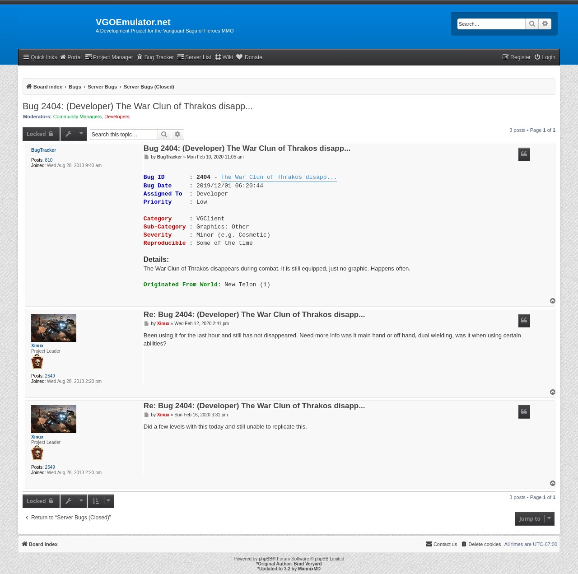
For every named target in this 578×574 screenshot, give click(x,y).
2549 (50, 375)
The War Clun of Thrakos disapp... (279, 177)
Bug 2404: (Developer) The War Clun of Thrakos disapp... (138, 106)
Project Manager (109, 57)
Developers (117, 116)
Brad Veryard (308, 563)
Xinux (37, 345)
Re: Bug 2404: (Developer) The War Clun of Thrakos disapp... (254, 315)
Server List (194, 57)
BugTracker (43, 150)
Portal (70, 57)
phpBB (265, 558)
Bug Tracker (155, 57)
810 (49, 160)
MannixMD (309, 568)
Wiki (223, 57)
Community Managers (77, 116)
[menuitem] (544, 57)
